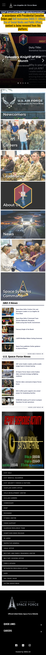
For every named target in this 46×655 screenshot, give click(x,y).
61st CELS (8, 473)
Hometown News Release (14, 533)
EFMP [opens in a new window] (6, 508)
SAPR (6, 573)
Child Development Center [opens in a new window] (15, 493)
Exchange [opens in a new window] (8, 513)
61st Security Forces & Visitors (17, 483)
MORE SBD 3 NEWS (35, 354)
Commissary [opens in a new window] (9, 503)
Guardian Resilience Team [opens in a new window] (14, 528)
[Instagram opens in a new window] (30, 645)
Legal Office (9, 548)
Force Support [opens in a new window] (10, 523)
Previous (4, 60)
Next (41, 60)
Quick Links (9, 624)
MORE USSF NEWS (35, 407)
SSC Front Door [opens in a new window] (10, 578)
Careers (8, 630)
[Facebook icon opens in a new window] (16, 645)
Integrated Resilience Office (15, 568)
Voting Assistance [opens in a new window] (11, 583)
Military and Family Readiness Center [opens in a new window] (19, 553)
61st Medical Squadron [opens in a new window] (13, 478)
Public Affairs (9, 563)
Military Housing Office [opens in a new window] (14, 558)
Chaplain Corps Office (13, 488)
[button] (4, 5)
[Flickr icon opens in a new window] (23, 645)
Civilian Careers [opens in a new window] (10, 498)
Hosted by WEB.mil (23, 652)
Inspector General (11, 543)
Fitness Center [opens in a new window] (10, 518)
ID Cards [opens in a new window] (7, 538)
